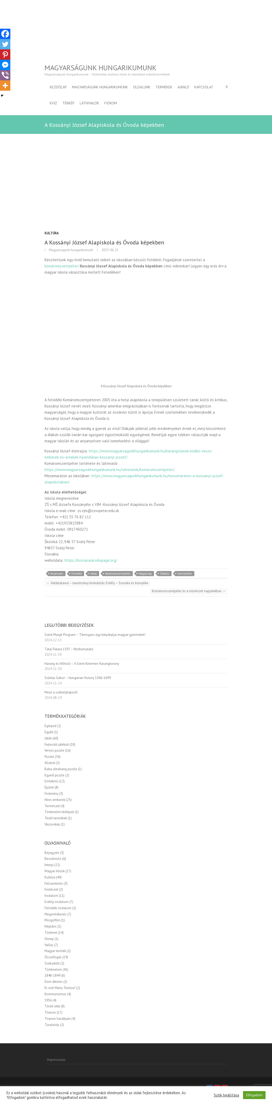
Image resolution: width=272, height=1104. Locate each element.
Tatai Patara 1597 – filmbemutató (69, 649)
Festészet (51, 889)
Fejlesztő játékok (57, 744)
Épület (49, 787)
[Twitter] (5, 44)
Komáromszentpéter (117, 573)
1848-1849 (52, 975)
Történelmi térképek (59, 812)
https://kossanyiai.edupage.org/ (90, 560)
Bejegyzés (52, 853)
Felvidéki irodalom (58, 908)
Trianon (50, 1012)
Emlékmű (51, 781)
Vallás (49, 945)
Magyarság (145, 573)
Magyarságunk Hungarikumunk (101, 67)
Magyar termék (55, 951)
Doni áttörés (54, 981)
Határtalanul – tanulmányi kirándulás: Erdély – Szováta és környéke (97, 583)
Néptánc (51, 926)
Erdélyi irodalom (57, 902)
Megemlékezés (56, 914)
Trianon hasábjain (58, 1018)
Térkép (68, 103)
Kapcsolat (203, 87)
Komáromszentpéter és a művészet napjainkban (189, 591)
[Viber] (5, 75)
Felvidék (76, 573)
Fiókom (110, 103)
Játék (48, 738)
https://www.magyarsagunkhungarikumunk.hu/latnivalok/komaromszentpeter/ (109, 469)
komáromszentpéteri (62, 266)
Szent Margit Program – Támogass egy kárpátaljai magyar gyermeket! (95, 634)
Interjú (49, 865)
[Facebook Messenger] (5, 65)
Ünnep (49, 939)
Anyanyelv (56, 573)
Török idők (52, 1006)
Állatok (50, 763)
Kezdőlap (58, 87)
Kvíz (53, 103)
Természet (52, 806)
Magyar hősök (55, 871)
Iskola (93, 573)
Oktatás (164, 573)
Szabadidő (52, 963)
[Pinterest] (5, 54)
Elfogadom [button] (254, 1095)
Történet (51, 932)
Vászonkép (52, 824)
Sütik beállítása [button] (226, 1095)
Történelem (53, 969)
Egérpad (50, 726)
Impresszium (56, 1059)
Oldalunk (141, 87)
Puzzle (49, 756)
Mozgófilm (52, 920)
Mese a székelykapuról (61, 692)
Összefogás (53, 957)
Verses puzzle (54, 750)
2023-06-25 (110, 250)
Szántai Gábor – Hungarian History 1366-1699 (78, 678)
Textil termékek (56, 818)
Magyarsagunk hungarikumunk (70, 250)
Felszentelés (54, 883)
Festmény (51, 793)
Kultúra (52, 233)
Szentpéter (185, 573)
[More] (5, 85)
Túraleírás (52, 1025)
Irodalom (51, 895)
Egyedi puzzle (54, 775)
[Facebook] (5, 34)
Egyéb (49, 732)
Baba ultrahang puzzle (61, 769)
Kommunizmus (55, 994)
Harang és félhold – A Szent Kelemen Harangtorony (82, 663)
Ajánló (183, 87)
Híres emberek (55, 800)
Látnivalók (89, 103)
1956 (48, 1000)
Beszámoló (53, 858)
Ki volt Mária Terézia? (60, 988)
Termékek (164, 87)
